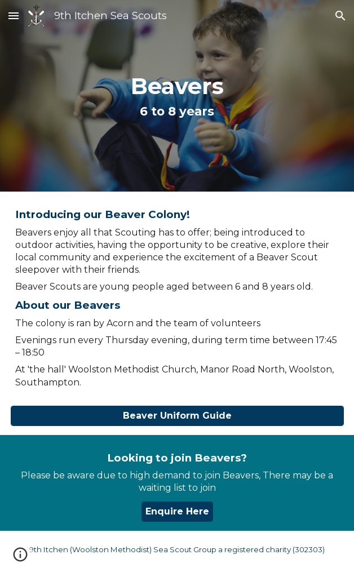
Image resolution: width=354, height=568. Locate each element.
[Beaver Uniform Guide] (177, 415)
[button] (13, 15)
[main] (177, 95)
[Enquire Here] (177, 511)
